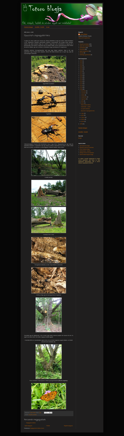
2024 (81, 61)
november (83, 93)
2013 (81, 81)
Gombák (82, 53)
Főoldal (48, 425)
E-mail (47, 27)
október (83, 95)
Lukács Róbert (83, 34)
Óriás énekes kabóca (86, 104)
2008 (81, 124)
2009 (81, 89)
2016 (81, 75)
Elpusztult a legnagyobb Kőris (88, 110)
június (82, 103)
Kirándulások (83, 47)
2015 (81, 77)
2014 (81, 79)
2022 (81, 63)
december (83, 91)
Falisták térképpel (28, 27)
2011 (81, 85)
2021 (81, 65)
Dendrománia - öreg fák (85, 151)
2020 (81, 67)
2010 (81, 87)
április (82, 115)
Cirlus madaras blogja (85, 149)
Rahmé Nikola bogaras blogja (86, 154)
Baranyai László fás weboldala (87, 147)
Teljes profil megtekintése (84, 38)
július (82, 101)
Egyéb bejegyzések (84, 51)
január (82, 121)
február (83, 119)
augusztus (83, 99)
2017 (81, 73)
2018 (81, 71)
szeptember (84, 97)
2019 (81, 69)
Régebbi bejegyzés (68, 425)
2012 (81, 83)
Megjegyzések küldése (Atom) (37, 428)
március (83, 117)
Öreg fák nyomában (33, 414)
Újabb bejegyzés (28, 425)
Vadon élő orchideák (84, 46)
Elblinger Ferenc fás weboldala (87, 152)
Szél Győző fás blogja (85, 145)
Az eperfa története (85, 108)
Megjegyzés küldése (31, 422)
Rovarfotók (82, 49)
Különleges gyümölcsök (85, 54)
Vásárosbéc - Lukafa (85, 106)
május (82, 113)
